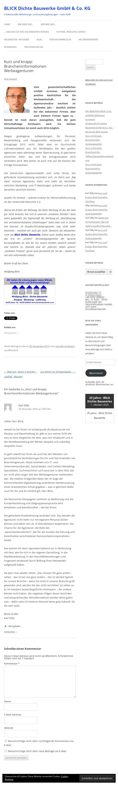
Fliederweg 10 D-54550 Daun (93, 293)
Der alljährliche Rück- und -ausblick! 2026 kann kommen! (98, 115)
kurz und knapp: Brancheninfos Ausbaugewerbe (93, 140)
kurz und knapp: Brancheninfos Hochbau (96, 197)
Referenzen (10, 47)
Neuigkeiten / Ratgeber (16, 39)
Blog (39, 39)
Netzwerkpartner (88, 39)
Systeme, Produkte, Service (71, 31)
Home (7, 24)
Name (7, 701)
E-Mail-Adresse (12, 714)
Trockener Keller (33, 47)
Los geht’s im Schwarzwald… (58, 371)
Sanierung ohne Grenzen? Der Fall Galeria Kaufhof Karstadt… (98, 222)
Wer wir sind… (48, 24)
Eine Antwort (10, 78)
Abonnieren (96, 373)
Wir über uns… (25, 24)
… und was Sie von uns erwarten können (26, 31)
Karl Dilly (24, 405)
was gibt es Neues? (65, 346)
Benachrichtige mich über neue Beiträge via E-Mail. (37, 751)
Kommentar (12, 663)
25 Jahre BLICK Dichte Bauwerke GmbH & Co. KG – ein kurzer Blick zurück (99, 127)
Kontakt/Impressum (60, 39)
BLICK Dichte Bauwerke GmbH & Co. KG (47, 8)
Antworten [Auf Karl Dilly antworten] (9, 631)
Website (8, 727)
